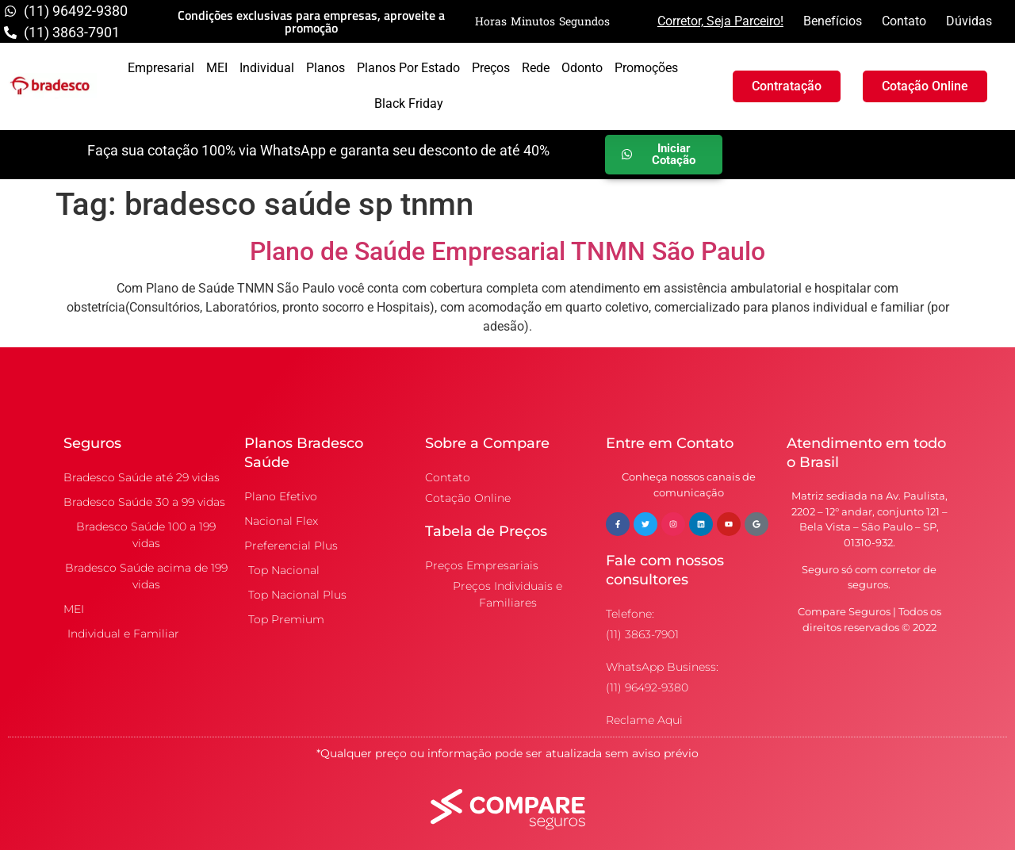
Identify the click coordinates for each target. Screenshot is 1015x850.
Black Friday (408, 103)
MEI (217, 67)
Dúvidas (969, 21)
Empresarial (161, 67)
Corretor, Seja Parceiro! (720, 21)
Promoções (646, 67)
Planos (325, 67)
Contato (904, 21)
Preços (491, 67)
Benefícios (832, 21)
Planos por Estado (408, 67)
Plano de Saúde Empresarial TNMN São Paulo (507, 251)
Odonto (582, 67)
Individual (266, 67)
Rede (536, 67)
